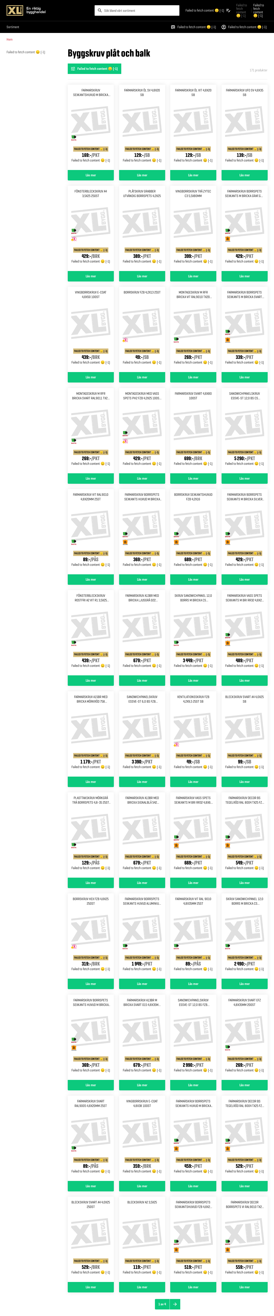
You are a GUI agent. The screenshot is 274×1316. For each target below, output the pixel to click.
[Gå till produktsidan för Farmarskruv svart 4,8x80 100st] (193, 430)
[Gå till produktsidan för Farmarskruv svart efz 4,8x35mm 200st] (245, 1037)
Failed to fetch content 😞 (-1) (193, 27)
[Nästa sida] (175, 1304)
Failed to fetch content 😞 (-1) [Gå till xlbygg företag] (241, 10)
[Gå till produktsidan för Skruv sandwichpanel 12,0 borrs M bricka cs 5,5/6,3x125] (193, 632)
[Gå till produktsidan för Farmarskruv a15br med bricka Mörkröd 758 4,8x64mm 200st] (91, 734)
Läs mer (90, 175)
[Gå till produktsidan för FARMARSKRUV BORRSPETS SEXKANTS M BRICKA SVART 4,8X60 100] (245, 329)
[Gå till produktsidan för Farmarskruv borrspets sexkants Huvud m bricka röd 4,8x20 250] (142, 531)
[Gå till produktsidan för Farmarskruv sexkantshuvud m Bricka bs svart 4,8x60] (91, 127)
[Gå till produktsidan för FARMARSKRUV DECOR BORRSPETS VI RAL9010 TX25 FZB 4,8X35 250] (245, 1239)
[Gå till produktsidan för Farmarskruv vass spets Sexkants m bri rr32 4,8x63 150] (193, 835)
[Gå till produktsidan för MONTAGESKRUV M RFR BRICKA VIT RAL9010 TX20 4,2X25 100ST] (193, 329)
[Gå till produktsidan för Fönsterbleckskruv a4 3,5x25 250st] (91, 228)
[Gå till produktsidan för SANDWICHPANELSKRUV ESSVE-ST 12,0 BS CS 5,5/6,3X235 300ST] (245, 430)
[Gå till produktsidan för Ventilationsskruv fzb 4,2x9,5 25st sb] (193, 734)
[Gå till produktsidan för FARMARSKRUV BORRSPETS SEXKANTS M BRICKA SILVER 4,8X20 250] (245, 531)
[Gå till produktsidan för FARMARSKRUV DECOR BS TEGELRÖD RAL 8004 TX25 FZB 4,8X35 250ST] (245, 1138)
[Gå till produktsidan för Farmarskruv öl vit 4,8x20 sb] (193, 127)
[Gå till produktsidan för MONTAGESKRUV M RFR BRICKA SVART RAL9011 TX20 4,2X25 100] (91, 430)
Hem (9, 39)
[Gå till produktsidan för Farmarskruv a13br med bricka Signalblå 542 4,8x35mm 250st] (142, 835)
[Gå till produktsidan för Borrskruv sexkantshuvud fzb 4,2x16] (193, 531)
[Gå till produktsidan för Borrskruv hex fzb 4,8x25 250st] (91, 936)
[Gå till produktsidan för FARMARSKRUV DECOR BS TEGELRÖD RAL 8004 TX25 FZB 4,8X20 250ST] (245, 835)
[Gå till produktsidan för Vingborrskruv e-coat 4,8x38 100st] (142, 1138)
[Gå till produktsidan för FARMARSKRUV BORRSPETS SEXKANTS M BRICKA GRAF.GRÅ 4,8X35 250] (245, 228)
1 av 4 (162, 1304)
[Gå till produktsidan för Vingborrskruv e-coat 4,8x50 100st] (91, 329)
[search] (137, 10)
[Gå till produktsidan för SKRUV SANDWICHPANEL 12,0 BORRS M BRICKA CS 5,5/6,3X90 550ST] (245, 936)
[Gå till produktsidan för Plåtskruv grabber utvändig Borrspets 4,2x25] (142, 228)
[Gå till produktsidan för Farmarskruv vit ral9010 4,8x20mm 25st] (91, 531)
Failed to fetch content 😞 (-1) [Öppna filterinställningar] (94, 68)
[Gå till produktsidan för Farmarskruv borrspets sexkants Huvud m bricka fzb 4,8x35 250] (193, 1138)
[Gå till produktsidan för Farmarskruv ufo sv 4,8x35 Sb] (245, 127)
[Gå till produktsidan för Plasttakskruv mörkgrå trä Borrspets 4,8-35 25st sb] (91, 835)
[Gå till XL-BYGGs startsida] (49, 10)
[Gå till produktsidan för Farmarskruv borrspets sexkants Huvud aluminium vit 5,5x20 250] (142, 936)
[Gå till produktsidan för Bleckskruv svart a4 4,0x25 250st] (91, 1239)
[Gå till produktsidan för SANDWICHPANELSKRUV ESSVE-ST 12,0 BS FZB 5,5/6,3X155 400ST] (193, 1037)
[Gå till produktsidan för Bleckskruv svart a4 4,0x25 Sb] (245, 734)
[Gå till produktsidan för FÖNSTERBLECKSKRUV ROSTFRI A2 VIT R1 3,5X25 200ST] (91, 632)
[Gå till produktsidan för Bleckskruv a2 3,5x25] (142, 1239)
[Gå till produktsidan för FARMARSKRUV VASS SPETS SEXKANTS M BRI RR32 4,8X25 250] (245, 632)
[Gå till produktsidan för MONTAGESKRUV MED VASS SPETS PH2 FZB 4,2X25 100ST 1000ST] (142, 430)
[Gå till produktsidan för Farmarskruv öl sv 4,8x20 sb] (142, 127)
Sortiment (13, 27)
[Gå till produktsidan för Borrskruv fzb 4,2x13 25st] (142, 329)
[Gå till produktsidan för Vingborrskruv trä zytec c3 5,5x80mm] (193, 228)
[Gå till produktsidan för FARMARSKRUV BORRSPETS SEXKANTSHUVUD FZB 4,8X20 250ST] (193, 1239)
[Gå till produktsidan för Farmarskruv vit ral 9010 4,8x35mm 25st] (193, 936)
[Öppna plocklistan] (208, 10)
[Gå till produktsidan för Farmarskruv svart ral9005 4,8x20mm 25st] (91, 1138)
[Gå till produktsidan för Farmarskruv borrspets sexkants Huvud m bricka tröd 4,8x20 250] (91, 1037)
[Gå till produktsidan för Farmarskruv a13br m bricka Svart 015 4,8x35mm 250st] (142, 1037)
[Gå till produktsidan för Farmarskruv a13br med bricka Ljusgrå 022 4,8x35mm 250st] (142, 632)
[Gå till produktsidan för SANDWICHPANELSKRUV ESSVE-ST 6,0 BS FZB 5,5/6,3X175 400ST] (142, 734)
